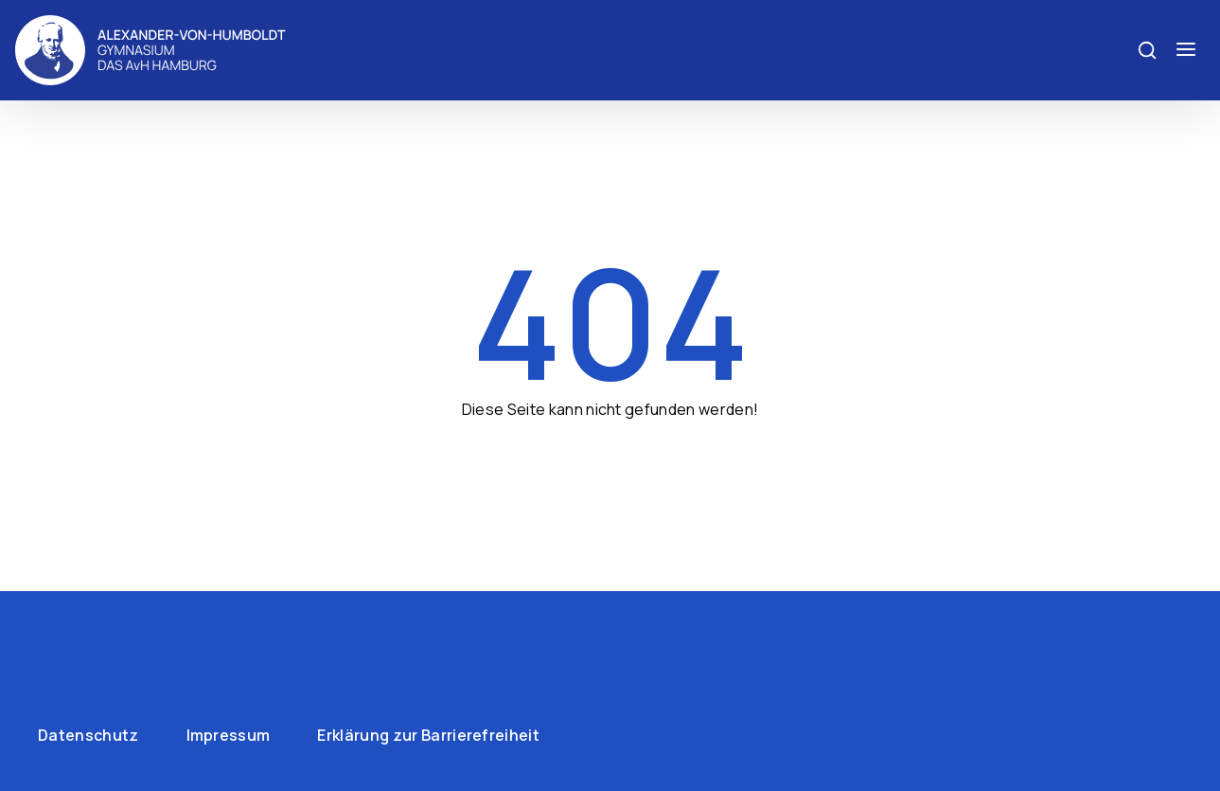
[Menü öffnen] (1186, 50)
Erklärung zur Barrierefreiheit (428, 735)
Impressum (228, 735)
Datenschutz (88, 735)
